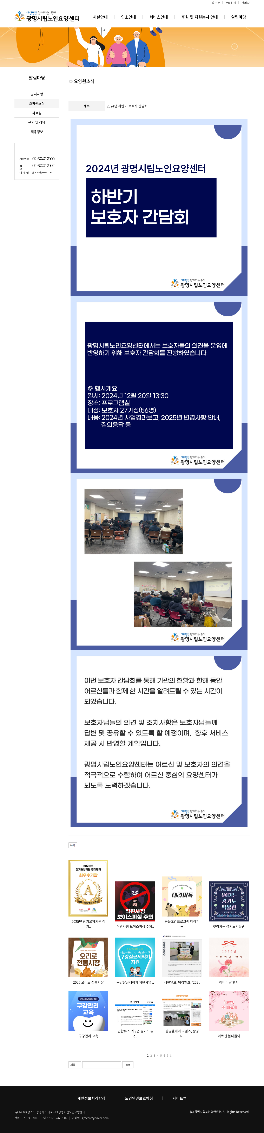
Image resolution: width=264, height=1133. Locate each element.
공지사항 (37, 93)
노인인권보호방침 (139, 1098)
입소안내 (128, 17)
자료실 (36, 112)
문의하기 (230, 2)
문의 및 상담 (36, 122)
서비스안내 (158, 17)
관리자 (246, 2)
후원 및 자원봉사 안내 (199, 17)
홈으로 (216, 2)
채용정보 (37, 131)
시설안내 (100, 17)
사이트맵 (180, 1098)
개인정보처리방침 (91, 1098)
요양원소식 (37, 103)
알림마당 (238, 17)
